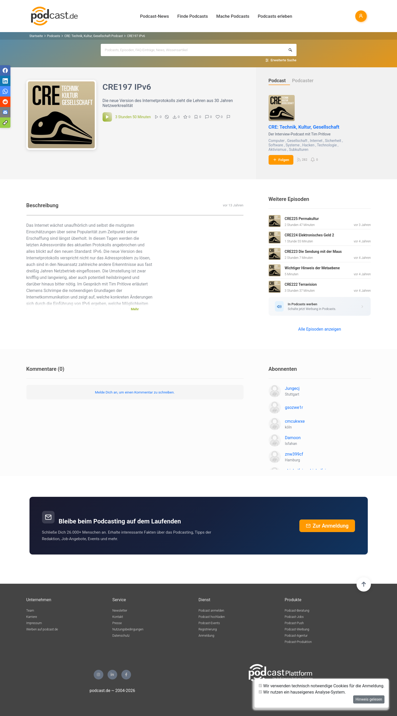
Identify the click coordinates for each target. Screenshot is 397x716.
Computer (277, 141)
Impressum (34, 623)
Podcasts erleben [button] (275, 16)
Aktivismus (278, 149)
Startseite (36, 36)
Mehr (135, 309)
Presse (117, 623)
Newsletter (119, 610)
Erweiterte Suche (284, 60)
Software (276, 145)
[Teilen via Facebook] (5, 70)
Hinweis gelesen (368, 699)
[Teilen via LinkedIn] (5, 81)
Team (30, 610)
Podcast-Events (209, 623)
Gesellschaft (297, 141)
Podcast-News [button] (154, 16)
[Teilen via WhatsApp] (5, 91)
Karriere (31, 617)
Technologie (327, 145)
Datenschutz (121, 635)
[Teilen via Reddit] (5, 102)
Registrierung (208, 629)
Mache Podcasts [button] (233, 16)
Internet (316, 141)
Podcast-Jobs (294, 617)
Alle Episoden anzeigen (319, 329)
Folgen (281, 160)
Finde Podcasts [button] (192, 16)
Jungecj (292, 388)
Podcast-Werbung (297, 629)
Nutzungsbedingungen (128, 629)
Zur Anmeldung (327, 526)
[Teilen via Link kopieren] (5, 122)
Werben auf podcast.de (42, 629)
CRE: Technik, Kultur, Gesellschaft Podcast (93, 36)
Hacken (308, 145)
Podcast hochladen (212, 617)
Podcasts (53, 36)
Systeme (293, 145)
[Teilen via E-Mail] (5, 112)
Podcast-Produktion (298, 642)
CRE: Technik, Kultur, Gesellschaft (304, 127)
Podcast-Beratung (297, 610)
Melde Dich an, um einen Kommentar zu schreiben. (135, 392)
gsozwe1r (294, 407)
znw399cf (294, 454)
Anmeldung (206, 635)
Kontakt (117, 617)
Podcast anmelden (211, 610)
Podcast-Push (294, 623)
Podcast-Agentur (296, 635)
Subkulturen (298, 149)
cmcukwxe (295, 421)
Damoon (293, 437)
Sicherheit (333, 141)
